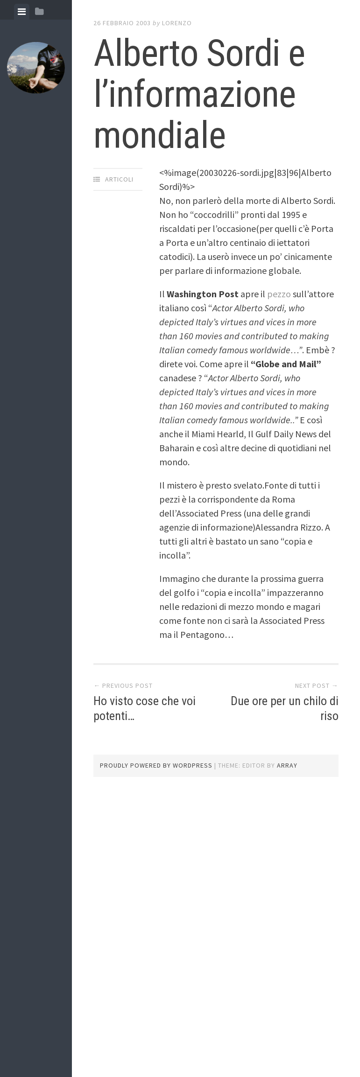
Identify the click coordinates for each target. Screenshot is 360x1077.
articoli (119, 179)
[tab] (21, 12)
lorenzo (177, 23)
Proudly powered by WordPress (156, 765)
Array (287, 765)
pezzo (280, 294)
